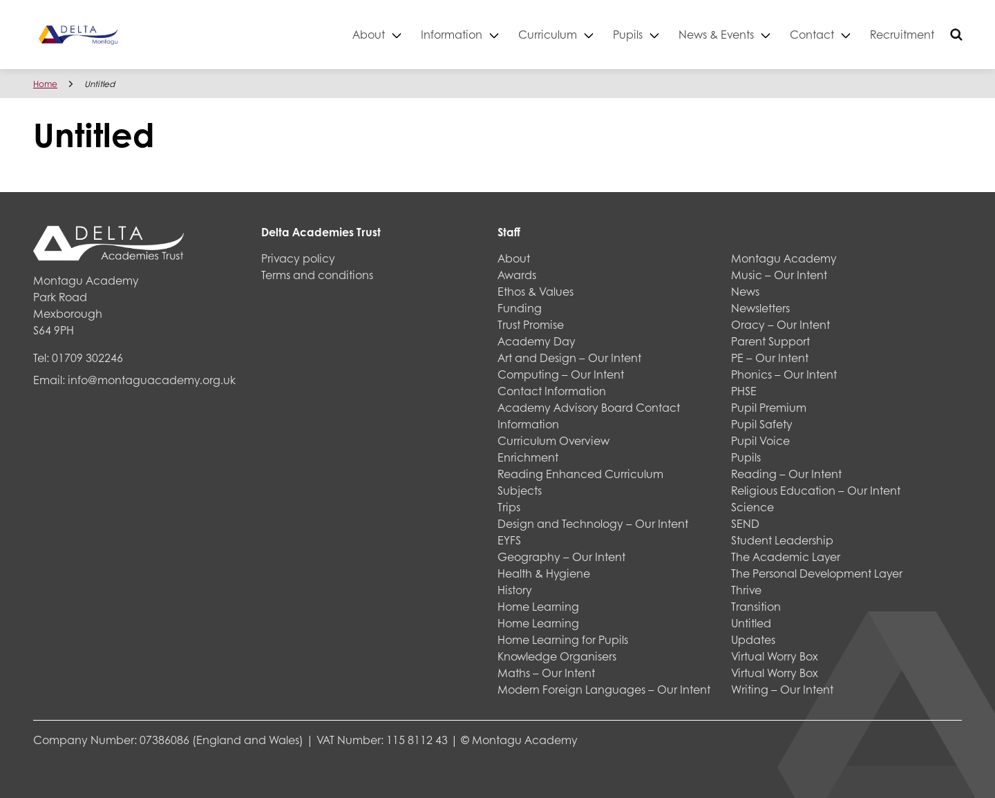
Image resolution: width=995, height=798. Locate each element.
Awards (517, 275)
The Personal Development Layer (816, 573)
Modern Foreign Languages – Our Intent (604, 689)
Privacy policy (298, 258)
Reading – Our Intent (786, 474)
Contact (812, 34)
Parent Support (770, 341)
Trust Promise (531, 324)
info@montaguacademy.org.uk (152, 380)
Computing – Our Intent (561, 374)
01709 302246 (87, 357)
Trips (509, 507)
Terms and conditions (317, 275)
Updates (753, 639)
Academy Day (537, 341)
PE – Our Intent (769, 357)
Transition (756, 606)
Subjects (520, 490)
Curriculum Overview (553, 440)
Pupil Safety (762, 424)
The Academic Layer (785, 556)
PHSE (744, 391)
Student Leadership (782, 540)
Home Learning (538, 606)
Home (45, 84)
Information (451, 34)
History (515, 590)
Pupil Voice (760, 440)
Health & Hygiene (544, 573)
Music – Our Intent (779, 275)
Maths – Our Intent (546, 673)
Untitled (751, 623)
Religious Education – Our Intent (815, 490)
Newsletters (760, 308)
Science (752, 507)
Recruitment (902, 34)
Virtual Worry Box (774, 656)
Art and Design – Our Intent (569, 357)
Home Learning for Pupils (563, 639)
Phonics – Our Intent (784, 374)
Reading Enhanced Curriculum (580, 474)
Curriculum (547, 34)
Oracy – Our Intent (780, 324)
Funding (520, 308)
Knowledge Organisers (557, 656)
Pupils (628, 34)
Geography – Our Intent (561, 556)
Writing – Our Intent (782, 689)
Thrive (746, 590)
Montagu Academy (784, 258)
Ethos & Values (536, 291)
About (368, 34)
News (745, 291)
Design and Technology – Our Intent (593, 523)
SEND (745, 523)
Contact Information (552, 391)
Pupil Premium (768, 407)
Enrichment (528, 457)
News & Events (716, 34)
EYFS (509, 540)
